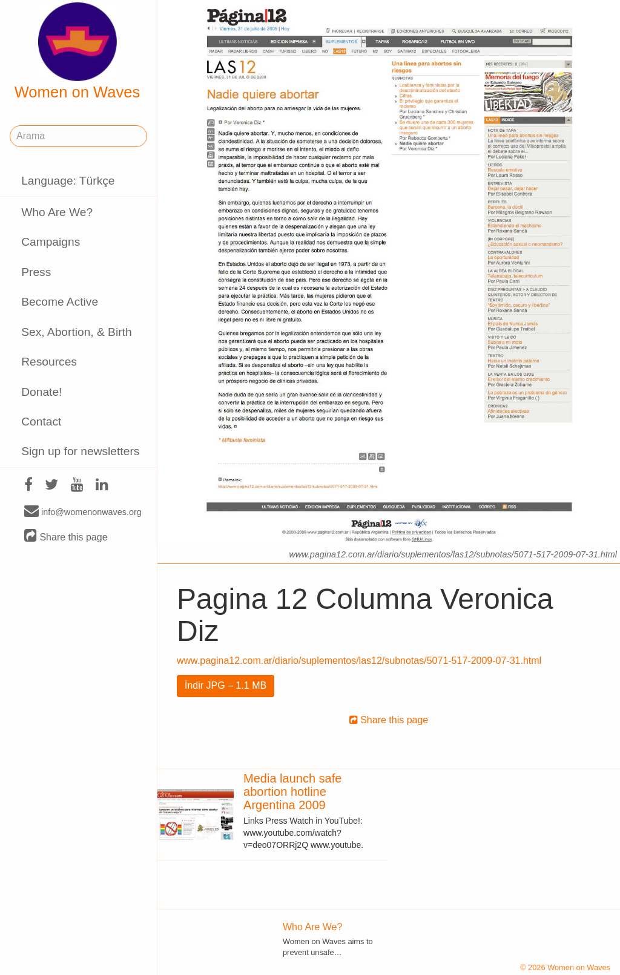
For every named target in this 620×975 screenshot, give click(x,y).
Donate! (41, 392)
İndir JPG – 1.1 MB (225, 685)
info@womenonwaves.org (83, 511)
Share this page (66, 536)
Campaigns (50, 241)
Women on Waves (77, 51)
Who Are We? (57, 212)
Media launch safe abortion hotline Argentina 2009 (292, 792)
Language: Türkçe (67, 180)
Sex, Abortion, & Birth (76, 332)
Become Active (59, 301)
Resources (49, 361)
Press (36, 272)
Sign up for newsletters (80, 451)
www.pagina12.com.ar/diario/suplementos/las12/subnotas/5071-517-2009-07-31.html (359, 660)
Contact (41, 421)
